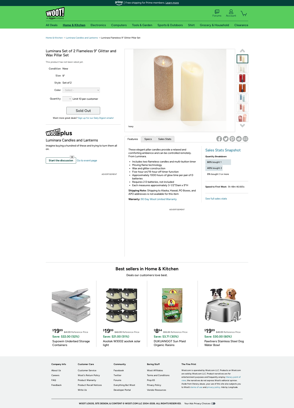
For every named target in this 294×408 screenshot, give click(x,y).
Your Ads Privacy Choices (197, 403)
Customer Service (87, 370)
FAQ (53, 380)
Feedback (56, 385)
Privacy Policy (154, 385)
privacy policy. (214, 387)
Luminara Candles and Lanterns (82, 37)
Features (133, 139)
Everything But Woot (124, 385)
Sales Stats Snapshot (223, 150)
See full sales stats (216, 198)
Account (231, 13)
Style (57, 82)
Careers (55, 375)
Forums (216, 13)
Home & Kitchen (54, 37)
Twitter (117, 375)
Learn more (172, 2)
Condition (55, 68)
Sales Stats (164, 139)
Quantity (55, 98)
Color (57, 90)
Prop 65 (151, 380)
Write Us (82, 390)
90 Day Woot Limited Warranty (159, 199)
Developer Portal (122, 390)
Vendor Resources (156, 390)
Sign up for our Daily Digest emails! (96, 118)
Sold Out (83, 110)
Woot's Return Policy (89, 375)
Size (58, 75)
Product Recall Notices (90, 385)
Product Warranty (87, 380)
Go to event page (87, 160)
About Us (56, 370)
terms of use (196, 387)
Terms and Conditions (158, 375)
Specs (148, 139)
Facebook (119, 370)
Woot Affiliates (155, 370)
